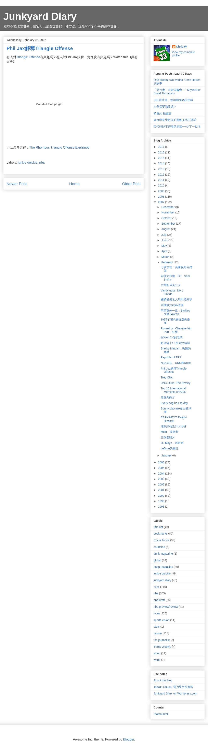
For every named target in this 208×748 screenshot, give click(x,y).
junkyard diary (162, 580)
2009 (161, 191)
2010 (161, 185)
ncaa (157, 613)
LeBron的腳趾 (169, 448)
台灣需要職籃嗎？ (165, 106)
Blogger (128, 739)
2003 (161, 479)
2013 (161, 169)
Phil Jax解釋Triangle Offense (173, 370)
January (166, 455)
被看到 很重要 (162, 113)
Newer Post (16, 184)
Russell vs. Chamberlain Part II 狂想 (176, 330)
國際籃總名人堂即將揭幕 (176, 299)
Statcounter (161, 714)
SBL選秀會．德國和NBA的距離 (173, 100)
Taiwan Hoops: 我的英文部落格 (173, 686)
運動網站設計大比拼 (173, 426)
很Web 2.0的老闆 (172, 337)
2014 (161, 163)
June (164, 240)
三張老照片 (168, 437)
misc (156, 586)
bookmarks (160, 533)
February (167, 262)
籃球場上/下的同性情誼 (175, 343)
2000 (161, 495)
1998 (161, 506)
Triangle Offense (28, 57)
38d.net (158, 527)
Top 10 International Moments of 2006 (173, 390)
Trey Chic (167, 377)
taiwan (158, 633)
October (166, 218)
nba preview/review (166, 606)
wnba (157, 659)
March (165, 256)
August (166, 229)
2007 (161, 202)
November (168, 212)
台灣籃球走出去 (171, 285)
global (157, 560)
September (168, 223)
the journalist (162, 640)
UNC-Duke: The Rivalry (175, 383)
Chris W (181, 46)
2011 (161, 180)
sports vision (161, 620)
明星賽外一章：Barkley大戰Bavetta (175, 312)
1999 (161, 501)
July (164, 234)
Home (74, 184)
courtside (159, 547)
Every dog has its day (174, 403)
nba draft (159, 600)
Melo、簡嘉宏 (169, 431)
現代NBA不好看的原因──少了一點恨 (177, 126)
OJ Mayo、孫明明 (172, 443)
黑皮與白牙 (168, 397)
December (168, 207)
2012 (161, 174)
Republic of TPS (171, 357)
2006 (161, 462)
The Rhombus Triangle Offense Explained (59, 147)
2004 (161, 473)
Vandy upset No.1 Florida (172, 292)
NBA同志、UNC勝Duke (176, 362)
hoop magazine (163, 566)
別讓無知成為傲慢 (172, 305)
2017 (161, 146)
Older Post (131, 184)
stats (157, 626)
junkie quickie (27, 162)
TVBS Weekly (162, 646)
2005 (161, 467)
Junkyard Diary (40, 16)
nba (42, 162)
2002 (161, 484)
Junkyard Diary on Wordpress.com (175, 693)
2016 (161, 152)
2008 (161, 196)
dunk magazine (163, 553)
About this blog (163, 680)
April (164, 251)
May (164, 245)
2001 (161, 490)
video (157, 653)
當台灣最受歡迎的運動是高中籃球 (175, 119)
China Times (161, 540)
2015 (161, 158)
